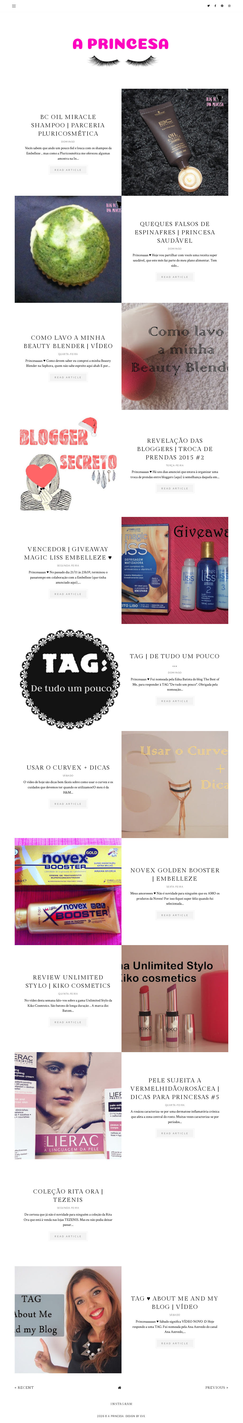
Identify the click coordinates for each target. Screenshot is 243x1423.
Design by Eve (135, 1416)
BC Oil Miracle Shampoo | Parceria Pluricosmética (68, 125)
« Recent (24, 1388)
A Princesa (116, 1416)
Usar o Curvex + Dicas (68, 767)
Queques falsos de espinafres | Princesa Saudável (175, 232)
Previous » (217, 1388)
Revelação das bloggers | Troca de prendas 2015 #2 (175, 449)
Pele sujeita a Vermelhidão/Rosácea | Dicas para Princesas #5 (175, 1089)
